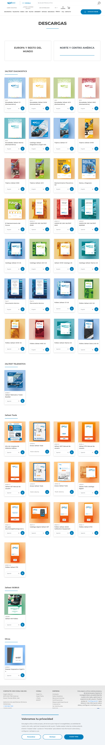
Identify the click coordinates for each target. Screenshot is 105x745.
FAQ (63, 11)
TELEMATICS (16, 11)
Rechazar (52, 737)
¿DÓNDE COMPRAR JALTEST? (28, 7)
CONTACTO (68, 11)
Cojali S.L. (39, 694)
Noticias (55, 708)
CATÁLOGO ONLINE (91, 12)
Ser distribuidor (57, 706)
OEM (26, 11)
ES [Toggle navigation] (55, 7)
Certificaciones (57, 700)
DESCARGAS (51, 11)
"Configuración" (93, 701)
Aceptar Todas (73, 736)
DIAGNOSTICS (7, 11)
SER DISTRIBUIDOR (44, 8)
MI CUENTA (63, 7)
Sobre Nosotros (57, 696)
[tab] (28, 51)
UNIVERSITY (37, 11)
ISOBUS (22, 11)
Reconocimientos (58, 698)
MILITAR (31, 11)
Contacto (55, 694)
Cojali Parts (40, 696)
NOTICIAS (44, 11)
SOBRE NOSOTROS (12, 8)
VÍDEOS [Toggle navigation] (58, 11)
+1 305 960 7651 (8, 706)
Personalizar (31, 737)
